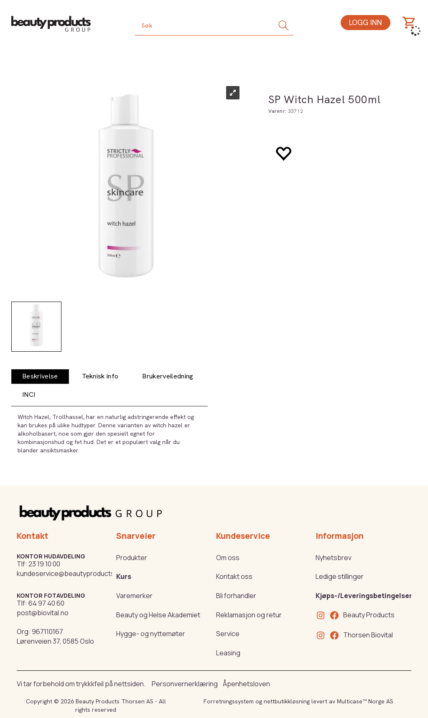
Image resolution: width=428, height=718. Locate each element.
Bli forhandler (236, 595)
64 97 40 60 (46, 603)
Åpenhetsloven (246, 683)
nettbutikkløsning (287, 701)
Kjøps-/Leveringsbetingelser (364, 595)
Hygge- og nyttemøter (150, 633)
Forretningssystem (229, 701)
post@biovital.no (43, 612)
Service (227, 633)
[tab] (40, 376)
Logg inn (365, 22)
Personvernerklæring (185, 683)
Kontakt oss (234, 576)
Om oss (227, 557)
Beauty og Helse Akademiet (158, 614)
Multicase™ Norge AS (365, 701)
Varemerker (134, 595)
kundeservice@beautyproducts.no (70, 573)
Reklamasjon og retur (249, 614)
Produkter (131, 557)
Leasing (228, 652)
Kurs (123, 576)
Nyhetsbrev (334, 557)
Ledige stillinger (340, 576)
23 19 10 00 (44, 563)
